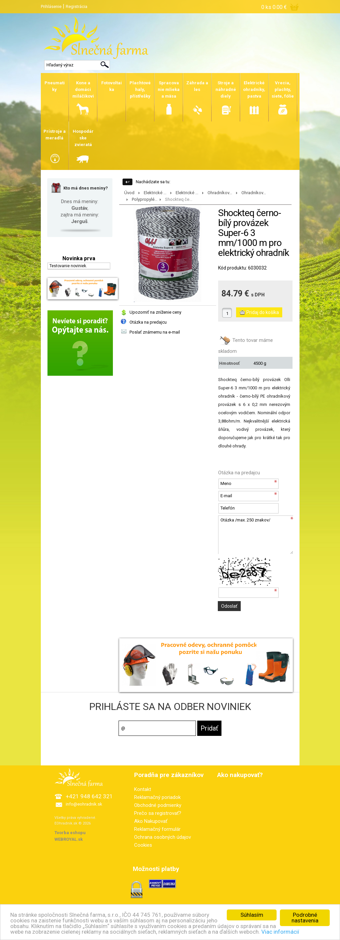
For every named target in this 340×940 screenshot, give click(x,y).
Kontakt (142, 789)
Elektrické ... (155, 192)
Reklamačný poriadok (157, 797)
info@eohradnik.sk (84, 804)
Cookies (143, 845)
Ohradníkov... (220, 192)
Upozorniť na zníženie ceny (155, 312)
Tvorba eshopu (70, 832)
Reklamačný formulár (157, 829)
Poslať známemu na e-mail (154, 332)
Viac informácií (280, 932)
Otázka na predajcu (148, 322)
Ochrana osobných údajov (162, 837)
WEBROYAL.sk (68, 839)
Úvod (129, 192)
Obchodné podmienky (157, 805)
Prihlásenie (51, 6)
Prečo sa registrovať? (157, 813)
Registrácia (76, 6)
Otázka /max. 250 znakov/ (255, 534)
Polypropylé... (144, 199)
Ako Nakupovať (150, 821)
